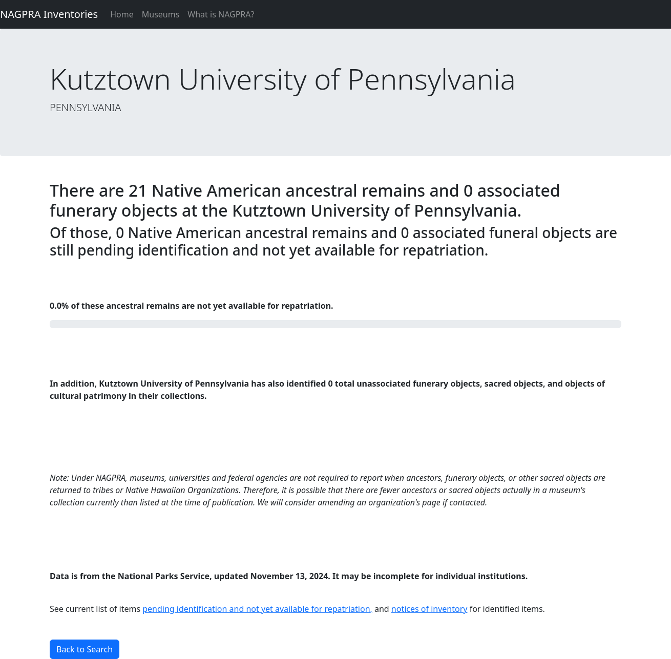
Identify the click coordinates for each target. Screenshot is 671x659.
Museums (161, 14)
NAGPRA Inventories (49, 14)
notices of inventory (429, 608)
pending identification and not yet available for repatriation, (257, 608)
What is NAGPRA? (220, 14)
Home (122, 14)
